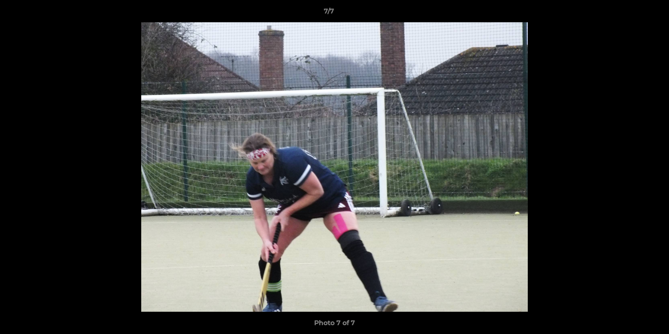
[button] (630, 13)
